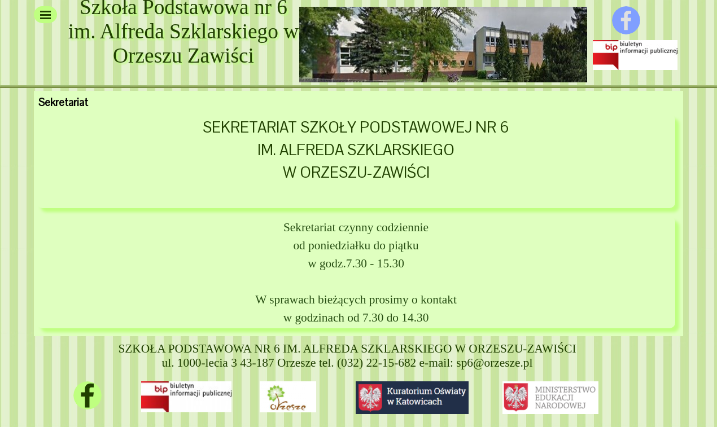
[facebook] (626, 20)
